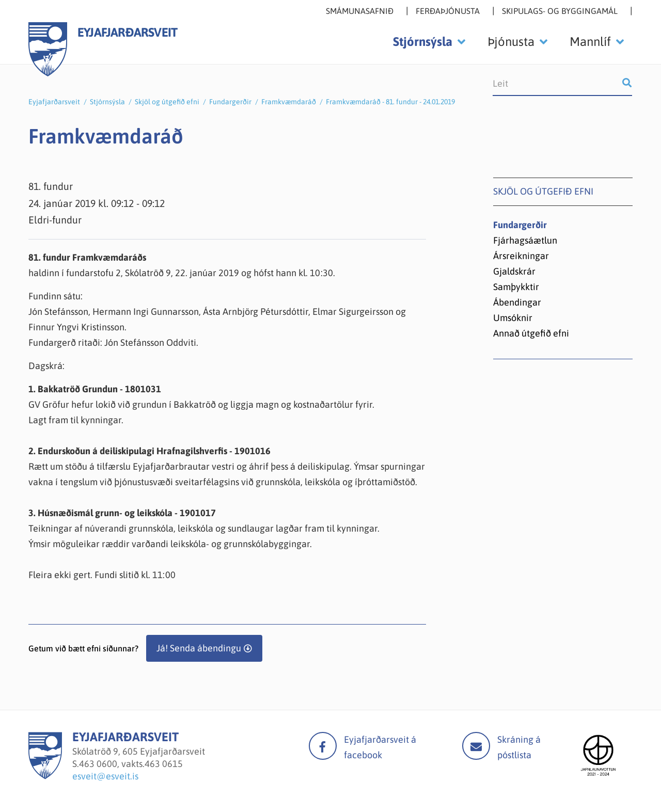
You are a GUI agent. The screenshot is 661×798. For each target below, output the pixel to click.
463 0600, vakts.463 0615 (131, 763)
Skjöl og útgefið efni (167, 102)
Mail (476, 746)
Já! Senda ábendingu (198, 648)
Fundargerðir (230, 102)
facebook (323, 746)
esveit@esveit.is (105, 776)
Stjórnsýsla (107, 102)
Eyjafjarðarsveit (54, 102)
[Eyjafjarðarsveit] (45, 776)
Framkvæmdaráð (288, 102)
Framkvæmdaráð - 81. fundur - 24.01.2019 (390, 102)
